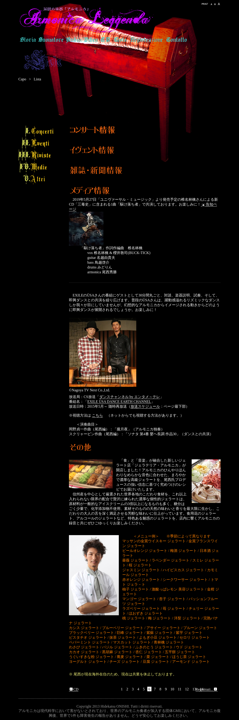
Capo (22, 79)
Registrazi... (207, 689)
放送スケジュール (145, 406)
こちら (97, 415)
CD (73, 689)
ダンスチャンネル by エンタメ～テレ (129, 397)
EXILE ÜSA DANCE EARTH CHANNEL (119, 402)
